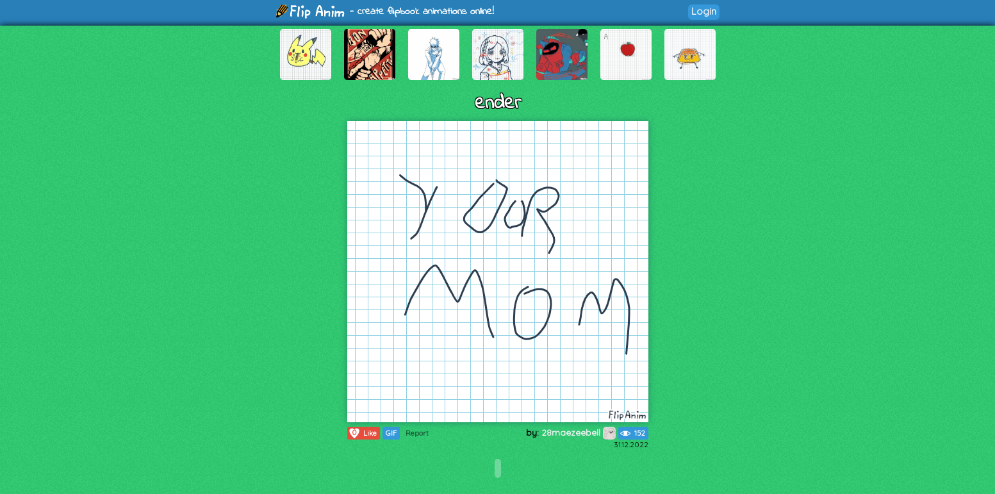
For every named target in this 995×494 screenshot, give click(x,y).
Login (703, 11)
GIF (391, 433)
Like (362, 433)
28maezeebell (578, 432)
